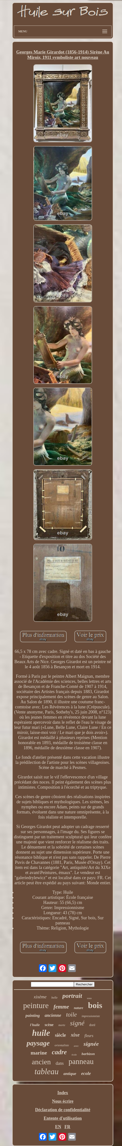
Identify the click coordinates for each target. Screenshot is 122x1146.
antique (69, 1073)
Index (62, 1092)
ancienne (53, 1015)
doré (92, 1025)
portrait (72, 995)
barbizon (88, 1054)
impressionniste (91, 1016)
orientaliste (61, 1045)
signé (77, 1023)
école (74, 1054)
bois (95, 1005)
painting (33, 1015)
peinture (36, 1005)
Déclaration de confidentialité (62, 1109)
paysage (38, 1043)
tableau (47, 1071)
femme (61, 1007)
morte (61, 1025)
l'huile (35, 1025)
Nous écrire (62, 1101)
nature (78, 1008)
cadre (59, 1052)
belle (54, 997)
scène (49, 1025)
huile (41, 1033)
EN (58, 1126)
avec (76, 1045)
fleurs (89, 1036)
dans (60, 1063)
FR (67, 1126)
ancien (41, 1062)
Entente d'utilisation (63, 1118)
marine (39, 1053)
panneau (81, 1061)
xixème (40, 996)
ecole (86, 1073)
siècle (60, 1035)
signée (91, 1044)
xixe (75, 1035)
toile (71, 1014)
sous (89, 998)
